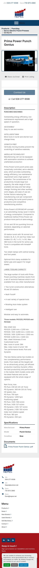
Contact (4, 524)
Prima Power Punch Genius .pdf (18, 447)
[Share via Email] (12, 77)
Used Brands (6, 517)
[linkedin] (4, 540)
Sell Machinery (6, 521)
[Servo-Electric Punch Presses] (16, 31)
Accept (7, 565)
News (3, 511)
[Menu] (16, 23)
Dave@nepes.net (11, 496)
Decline (14, 565)
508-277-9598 (12, 3)
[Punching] (15, 29)
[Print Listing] (28, 77)
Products (5, 508)
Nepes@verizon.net (11, 485)
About (4, 527)
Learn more (23, 565)
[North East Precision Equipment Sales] (8, 468)
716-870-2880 (30, 3)
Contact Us (19, 92)
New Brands (6, 514)
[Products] (5, 29)
